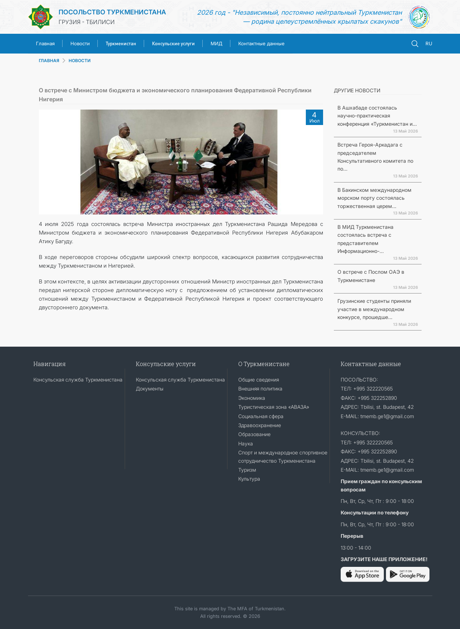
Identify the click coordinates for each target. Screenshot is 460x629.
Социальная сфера (261, 416)
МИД (216, 43)
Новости (80, 43)
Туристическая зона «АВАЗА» (273, 407)
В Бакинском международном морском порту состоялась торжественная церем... (374, 198)
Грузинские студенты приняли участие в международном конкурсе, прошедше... (374, 309)
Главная (45, 43)
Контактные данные (261, 43)
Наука (245, 443)
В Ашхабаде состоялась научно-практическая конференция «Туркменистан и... (377, 116)
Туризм (247, 470)
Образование (254, 434)
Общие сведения (258, 379)
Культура (249, 479)
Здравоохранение (259, 425)
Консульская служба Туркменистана (78, 379)
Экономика (251, 398)
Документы (150, 388)
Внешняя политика (260, 388)
